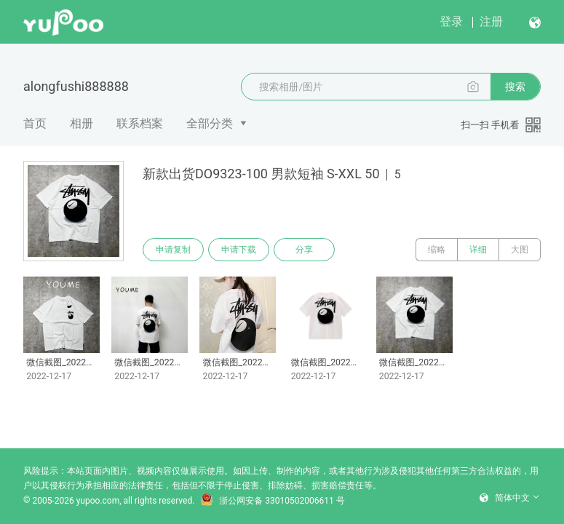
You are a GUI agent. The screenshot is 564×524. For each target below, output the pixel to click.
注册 (491, 21)
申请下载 (238, 250)
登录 (451, 21)
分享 (304, 250)
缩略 (436, 250)
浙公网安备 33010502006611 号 (272, 501)
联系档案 (139, 123)
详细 (478, 250)
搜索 (515, 86)
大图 (519, 250)
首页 (35, 123)
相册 (81, 123)
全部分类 (209, 123)
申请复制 (173, 250)
